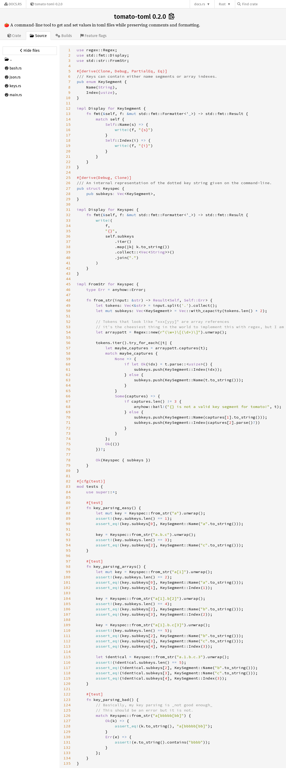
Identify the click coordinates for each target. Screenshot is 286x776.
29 (68, 199)
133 (67, 752)
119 (67, 678)
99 (68, 571)
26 (68, 182)
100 (67, 577)
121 (67, 688)
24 (68, 172)
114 (67, 651)
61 (68, 369)
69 (68, 412)
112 (67, 641)
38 (68, 246)
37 (68, 241)
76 (68, 449)
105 (67, 603)
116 (67, 662)
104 (67, 598)
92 (68, 534)
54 (68, 332)
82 (68, 481)
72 (68, 428)
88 (68, 513)
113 (67, 646)
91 (68, 529)
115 (67, 656)
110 (67, 630)
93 (68, 539)
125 (67, 710)
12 (68, 108)
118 (67, 673)
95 (68, 550)
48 (68, 300)
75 (68, 444)
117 (67, 667)
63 (68, 380)
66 (68, 396)
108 (67, 619)
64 (68, 385)
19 (68, 145)
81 (68, 475)
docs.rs (199, 4)
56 (68, 342)
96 (68, 555)
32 (68, 214)
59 (68, 358)
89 (68, 518)
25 (68, 177)
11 (68, 103)
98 (68, 566)
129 (67, 731)
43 (68, 273)
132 (67, 747)
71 (68, 422)
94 (68, 545)
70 (68, 417)
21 (68, 156)
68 (68, 406)
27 (68, 188)
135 (67, 763)
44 (68, 278)
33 (68, 220)
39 (68, 252)
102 (67, 587)
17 (68, 135)
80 (68, 470)
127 (67, 720)
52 (68, 321)
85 (68, 497)
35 (68, 231)
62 (68, 374)
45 (68, 284)
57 (68, 348)
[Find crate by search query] (264, 4)
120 (67, 683)
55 (68, 337)
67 (68, 401)
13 (68, 113)
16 (68, 129)
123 (67, 699)
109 (67, 624)
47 (68, 294)
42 (68, 268)
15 (68, 124)
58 (68, 353)
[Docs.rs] (13, 4)
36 (68, 236)
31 (68, 209)
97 (68, 561)
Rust (222, 4)
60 (68, 364)
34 (68, 225)
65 (68, 390)
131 (67, 742)
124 (67, 705)
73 (68, 433)
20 (68, 151)
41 (68, 263)
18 (68, 140)
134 (67, 758)
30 (68, 204)
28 (68, 193)
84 (68, 492)
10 (68, 97)
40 (68, 257)
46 (68, 289)
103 (67, 593)
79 (68, 465)
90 (68, 523)
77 (68, 454)
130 (67, 737)
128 (67, 726)
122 (67, 694)
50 (68, 310)
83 (68, 486)
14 (68, 119)
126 (67, 715)
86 (68, 502)
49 (68, 305)
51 (68, 316)
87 (68, 507)
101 (67, 582)
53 (68, 326)
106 (67, 609)
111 (67, 635)
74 (68, 438)
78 (68, 460)
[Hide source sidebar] (30, 51)
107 (67, 614)
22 (68, 161)
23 (68, 167)
